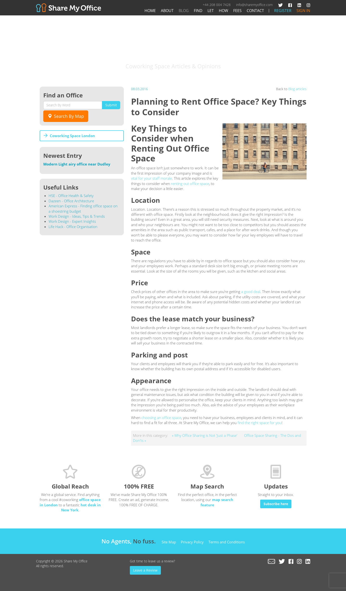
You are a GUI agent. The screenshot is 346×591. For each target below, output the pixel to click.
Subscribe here (276, 504)
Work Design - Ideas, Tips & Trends (77, 216)
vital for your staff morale (151, 178)
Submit (111, 105)
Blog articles (297, 89)
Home (150, 10)
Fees (237, 10)
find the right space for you (260, 422)
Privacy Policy (192, 542)
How (223, 10)
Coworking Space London (72, 135)
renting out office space (190, 183)
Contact (255, 10)
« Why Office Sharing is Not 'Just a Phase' (205, 435)
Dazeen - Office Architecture (71, 200)
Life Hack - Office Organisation (73, 226)
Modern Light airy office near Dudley (76, 164)
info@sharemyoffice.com (254, 4)
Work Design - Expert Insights (72, 221)
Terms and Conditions (226, 542)
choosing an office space (161, 417)
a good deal (250, 291)
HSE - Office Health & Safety (71, 195)
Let (211, 10)
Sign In (303, 10)
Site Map (169, 542)
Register (282, 10)
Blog (184, 10)
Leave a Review (145, 570)
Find (198, 10)
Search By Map (66, 116)
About (167, 10)
